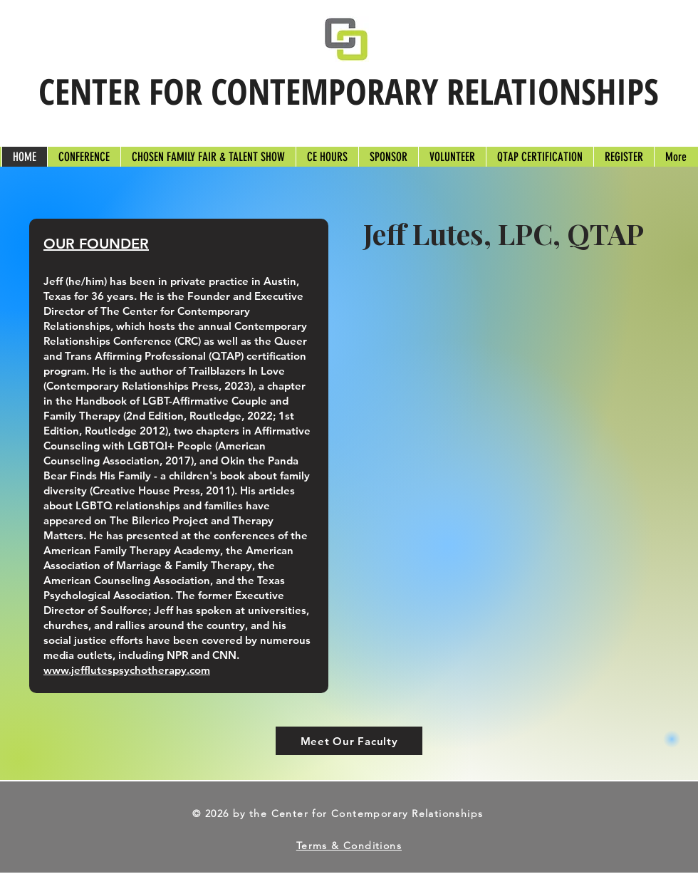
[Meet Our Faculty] (349, 741)
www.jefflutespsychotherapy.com (126, 670)
